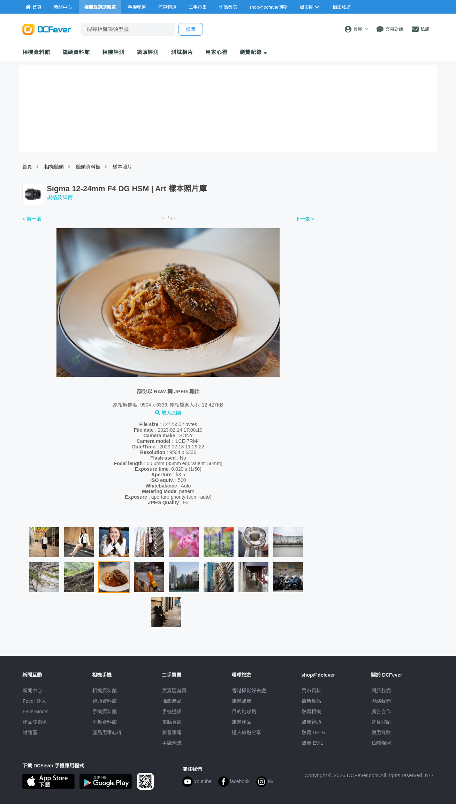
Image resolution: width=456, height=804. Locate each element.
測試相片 (182, 52)
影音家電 (172, 732)
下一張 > (304, 219)
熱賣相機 (311, 711)
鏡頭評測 (148, 52)
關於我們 (381, 690)
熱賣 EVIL (312, 743)
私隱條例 (381, 743)
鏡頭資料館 (76, 52)
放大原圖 (168, 413)
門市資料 (311, 690)
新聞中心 (32, 690)
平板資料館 (104, 722)
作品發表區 (35, 722)
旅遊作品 (241, 722)
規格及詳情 (60, 197)
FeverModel (35, 711)
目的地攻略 (244, 711)
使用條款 (381, 732)
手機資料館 (104, 711)
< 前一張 (31, 219)
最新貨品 (311, 701)
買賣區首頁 (174, 690)
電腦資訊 (172, 722)
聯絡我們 (381, 701)
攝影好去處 (249, 690)
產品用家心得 (107, 732)
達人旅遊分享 (246, 732)
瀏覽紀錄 (253, 52)
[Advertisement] (377, 266)
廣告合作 (381, 711)
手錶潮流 (172, 743)
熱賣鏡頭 (311, 722)
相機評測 (113, 52)
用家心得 (216, 52)
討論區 (30, 732)
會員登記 (381, 722)
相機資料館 (36, 52)
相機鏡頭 (54, 167)
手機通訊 (172, 711)
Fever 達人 (34, 701)
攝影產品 (172, 701)
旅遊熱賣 (241, 701)
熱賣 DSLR (314, 732)
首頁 (27, 167)
